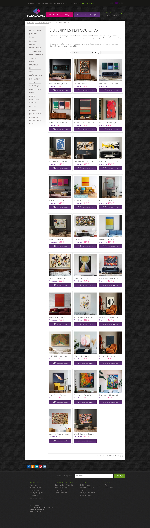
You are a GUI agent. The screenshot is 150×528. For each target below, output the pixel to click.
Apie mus (33, 485)
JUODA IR (35, 114)
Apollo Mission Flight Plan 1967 (59, 83)
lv (110, 3)
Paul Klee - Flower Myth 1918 (109, 122)
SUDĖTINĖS (33, 59)
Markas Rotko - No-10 (107, 239)
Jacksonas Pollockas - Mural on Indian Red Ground (59, 434)
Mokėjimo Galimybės (87, 487)
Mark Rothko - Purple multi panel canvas (59, 200)
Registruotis (109, 487)
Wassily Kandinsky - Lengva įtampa (84, 317)
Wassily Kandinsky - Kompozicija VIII (59, 239)
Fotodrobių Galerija (61, 487)
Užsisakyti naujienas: (64, 475)
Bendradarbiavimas (37, 498)
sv (123, 3)
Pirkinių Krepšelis (61, 493)
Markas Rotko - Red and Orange (59, 317)
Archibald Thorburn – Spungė (59, 356)
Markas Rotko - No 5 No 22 (84, 200)
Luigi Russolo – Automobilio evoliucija (109, 278)
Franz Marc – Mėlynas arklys (109, 395)
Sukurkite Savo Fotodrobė (64, 485)
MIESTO (34, 97)
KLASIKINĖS (35, 46)
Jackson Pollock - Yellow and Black (109, 161)
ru (119, 3)
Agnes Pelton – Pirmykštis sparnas (59, 395)
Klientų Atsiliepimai (36, 493)
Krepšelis (109, 13)
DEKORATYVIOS (35, 90)
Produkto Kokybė (36, 490)
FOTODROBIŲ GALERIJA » (87, 14)
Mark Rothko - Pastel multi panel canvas (59, 122)
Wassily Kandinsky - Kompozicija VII (84, 434)
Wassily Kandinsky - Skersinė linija (59, 278)
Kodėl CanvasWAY (36, 487)
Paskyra (56, 3)
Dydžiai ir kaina (85, 485)
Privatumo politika (86, 495)
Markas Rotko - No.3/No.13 (84, 122)
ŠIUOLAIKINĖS (35, 52)
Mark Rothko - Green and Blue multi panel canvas (109, 83)
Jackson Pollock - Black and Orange (84, 161)
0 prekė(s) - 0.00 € (112, 15)
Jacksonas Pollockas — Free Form (84, 83)
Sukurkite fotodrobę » (59, 14)
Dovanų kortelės (45, 3)
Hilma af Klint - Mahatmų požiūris (109, 317)
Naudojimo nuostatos (87, 493)
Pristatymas (88, 3)
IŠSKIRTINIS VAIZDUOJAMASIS (35, 120)
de (112, 3)
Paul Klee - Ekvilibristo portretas (109, 356)
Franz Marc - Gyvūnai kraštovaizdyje (84, 395)
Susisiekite (34, 495)
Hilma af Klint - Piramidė (82, 278)
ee (121, 3)
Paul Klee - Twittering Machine (109, 200)
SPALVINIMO (33, 66)
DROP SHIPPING (75, 3)
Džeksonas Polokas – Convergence (84, 239)
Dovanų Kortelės (60, 490)
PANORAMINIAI (34, 80)
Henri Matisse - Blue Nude (58, 161)
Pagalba (64, 3)
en (114, 3)
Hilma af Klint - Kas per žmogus (84, 356)
